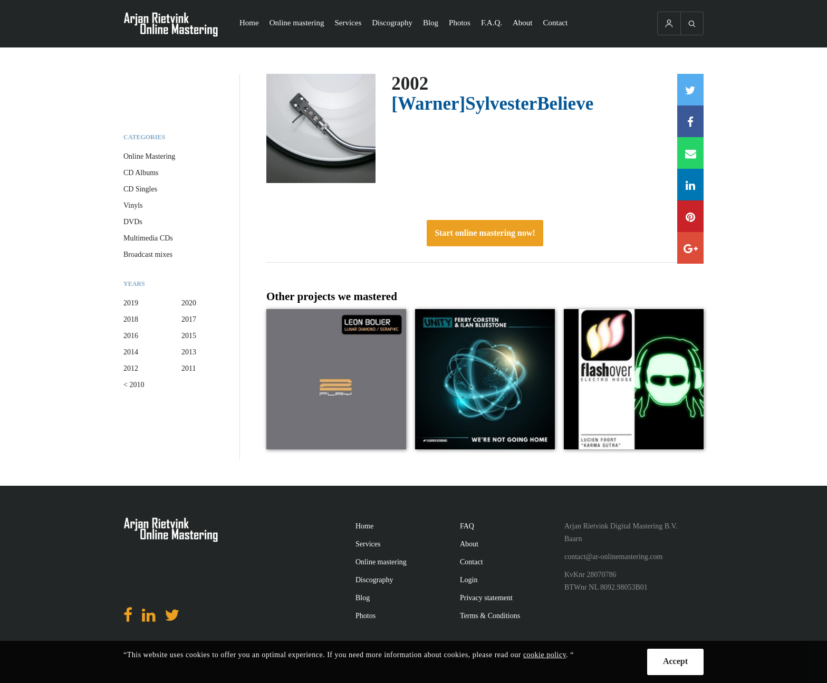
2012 (130, 368)
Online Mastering (149, 156)
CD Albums (141, 173)
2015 (188, 336)
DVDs (132, 222)
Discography (392, 22)
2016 (130, 336)
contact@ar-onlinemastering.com (613, 557)
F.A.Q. (491, 22)
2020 (188, 303)
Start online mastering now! (485, 232)
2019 (130, 303)
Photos (459, 22)
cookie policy (544, 655)
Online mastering (297, 22)
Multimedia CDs (148, 238)
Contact (555, 22)
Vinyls (133, 205)
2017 (188, 319)
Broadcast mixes (147, 254)
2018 (130, 319)
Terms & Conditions (490, 616)
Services (347, 22)
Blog (430, 22)
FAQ (467, 526)
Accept (675, 661)
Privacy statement (486, 598)
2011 (188, 368)
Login (468, 580)
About (523, 22)
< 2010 (133, 385)
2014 (130, 352)
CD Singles (140, 189)
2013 (188, 352)
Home (249, 22)
